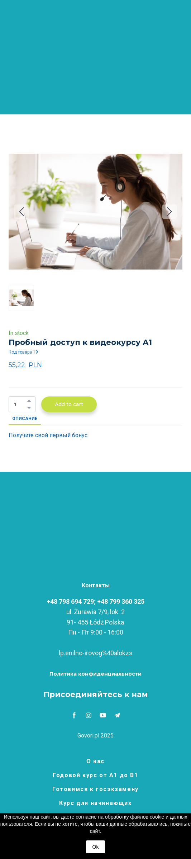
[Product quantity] (20, 404)
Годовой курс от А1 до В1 (95, 775)
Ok (95, 847)
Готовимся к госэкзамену (95, 789)
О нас (95, 761)
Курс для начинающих (95, 803)
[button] (29, 401)
